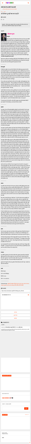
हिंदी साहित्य (17, 285)
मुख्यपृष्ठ (15, 318)
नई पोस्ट (15, 312)
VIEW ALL (27, 414)
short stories (26, 283)
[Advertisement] (15, 365)
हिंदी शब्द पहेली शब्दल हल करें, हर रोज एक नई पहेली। (10, 9)
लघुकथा (5, 11)
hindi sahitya (11, 285)
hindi (8, 285)
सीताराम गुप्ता (16, 283)
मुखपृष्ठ (3, 437)
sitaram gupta (3, 285)
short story (21, 283)
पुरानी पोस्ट (15, 315)
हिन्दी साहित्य (21, 285)
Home (1, 11)
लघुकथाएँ (9, 283)
